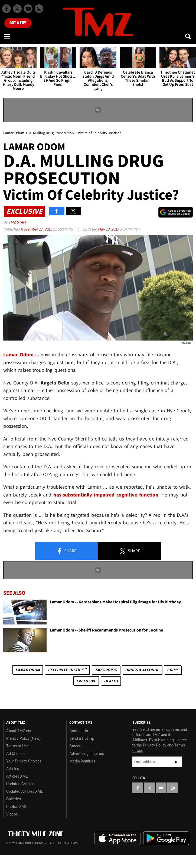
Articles (12, 769)
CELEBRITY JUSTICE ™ (67, 669)
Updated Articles (20, 784)
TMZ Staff (17, 222)
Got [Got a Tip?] (18, 23)
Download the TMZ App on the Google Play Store (166, 838)
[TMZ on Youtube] (28, 8)
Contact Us (78, 731)
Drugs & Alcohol (142, 669)
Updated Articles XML (24, 791)
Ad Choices (15, 753)
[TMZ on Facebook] (6, 8)
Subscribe (176, 762)
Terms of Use (17, 746)
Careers (75, 746)
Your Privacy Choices (24, 761)
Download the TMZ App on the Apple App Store (117, 838)
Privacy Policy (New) (23, 738)
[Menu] (7, 36)
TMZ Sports (106, 669)
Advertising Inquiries (86, 753)
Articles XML (17, 776)
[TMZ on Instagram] (39, 8)
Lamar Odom (27, 669)
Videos (12, 814)
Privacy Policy (154, 745)
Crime (172, 669)
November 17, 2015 (37, 229)
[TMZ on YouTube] (161, 787)
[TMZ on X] (17, 8)
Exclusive (86, 680)
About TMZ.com (20, 731)
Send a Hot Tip (81, 738)
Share (66, 551)
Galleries (13, 799)
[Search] (188, 36)
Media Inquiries (82, 761)
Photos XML (16, 806)
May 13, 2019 (109, 229)
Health (111, 680)
